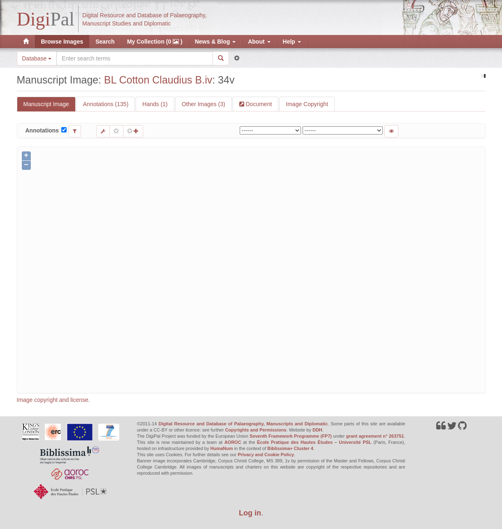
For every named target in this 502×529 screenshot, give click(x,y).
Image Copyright (307, 104)
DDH (317, 429)
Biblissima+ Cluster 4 (290, 448)
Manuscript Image (46, 104)
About (259, 41)
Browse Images (62, 41)
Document (258, 104)
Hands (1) (154, 104)
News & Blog (215, 41)
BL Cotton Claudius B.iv (158, 80)
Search (105, 41)
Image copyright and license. (53, 400)
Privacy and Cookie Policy (266, 454)
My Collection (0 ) (155, 41)
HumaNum (222, 448)
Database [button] (37, 58)
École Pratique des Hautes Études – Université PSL (314, 442)
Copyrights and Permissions (255, 429)
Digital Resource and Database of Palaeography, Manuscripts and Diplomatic (243, 423)
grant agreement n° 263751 (375, 436)
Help (292, 41)
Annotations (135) (106, 104)
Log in (250, 513)
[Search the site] (134, 58)
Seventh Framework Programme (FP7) (291, 436)
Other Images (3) (203, 104)
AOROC (232, 442)
